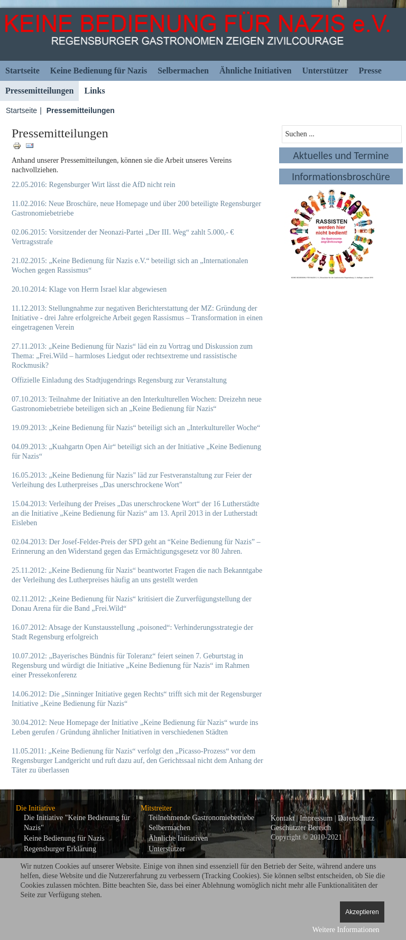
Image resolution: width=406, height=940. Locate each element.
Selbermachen (183, 70)
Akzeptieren (362, 912)
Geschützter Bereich (301, 828)
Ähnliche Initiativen (255, 70)
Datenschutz (356, 818)
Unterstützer (325, 70)
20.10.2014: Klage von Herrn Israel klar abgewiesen (89, 289)
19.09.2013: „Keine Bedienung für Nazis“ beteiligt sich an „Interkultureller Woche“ (136, 428)
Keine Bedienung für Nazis (98, 70)
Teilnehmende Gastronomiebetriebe (201, 818)
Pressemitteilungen (39, 90)
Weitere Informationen (346, 930)
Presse (370, 70)
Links (94, 90)
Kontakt (282, 818)
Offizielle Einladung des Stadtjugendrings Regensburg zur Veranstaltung (119, 380)
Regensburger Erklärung (60, 849)
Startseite (22, 70)
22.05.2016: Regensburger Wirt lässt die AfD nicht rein (94, 185)
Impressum (316, 818)
